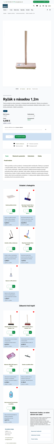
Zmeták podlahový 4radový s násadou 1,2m (10, 288)
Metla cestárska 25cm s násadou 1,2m (27, 288)
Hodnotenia (31, 156)
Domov (4, 13)
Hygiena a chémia (11, 13)
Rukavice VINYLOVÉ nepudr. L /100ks (43, 288)
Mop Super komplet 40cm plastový (11, 243)
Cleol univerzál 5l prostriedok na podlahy (27, 326)
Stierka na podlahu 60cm (10, 325)
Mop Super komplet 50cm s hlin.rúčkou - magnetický (27, 205)
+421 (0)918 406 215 (9, 360)
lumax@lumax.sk (8, 362)
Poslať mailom (8, 160)
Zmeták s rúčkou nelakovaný (43, 204)
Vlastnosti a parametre (19, 156)
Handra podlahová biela (10, 204)
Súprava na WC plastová (27, 242)
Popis (7, 156)
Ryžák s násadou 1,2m (30, 13)
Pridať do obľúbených (20, 143)
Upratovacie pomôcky (20, 13)
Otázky (40, 156)
